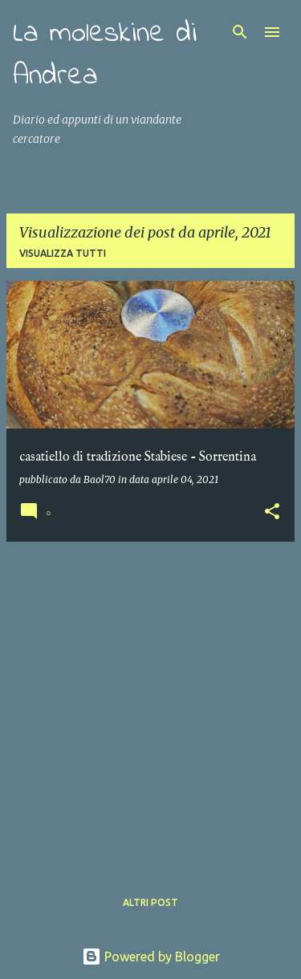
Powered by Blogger (151, 956)
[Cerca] (240, 32)
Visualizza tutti (62, 253)
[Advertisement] (150, 704)
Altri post (150, 902)
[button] (272, 512)
